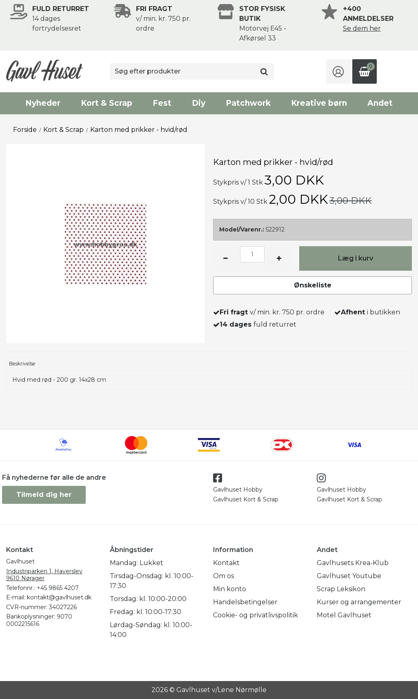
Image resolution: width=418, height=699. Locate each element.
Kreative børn (319, 103)
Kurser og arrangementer (359, 602)
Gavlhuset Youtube (349, 576)
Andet (380, 103)
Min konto (229, 589)
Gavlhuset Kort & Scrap (245, 499)
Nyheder (42, 103)
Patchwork (248, 103)
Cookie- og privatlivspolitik (255, 615)
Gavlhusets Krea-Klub (353, 563)
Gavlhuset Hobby (237, 489)
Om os (223, 576)
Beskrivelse (22, 364)
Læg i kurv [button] (355, 258)
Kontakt (226, 563)
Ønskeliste (312, 285)
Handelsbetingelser (245, 602)
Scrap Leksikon (341, 589)
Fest (162, 103)
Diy (198, 103)
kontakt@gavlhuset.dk (59, 597)
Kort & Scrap (106, 103)
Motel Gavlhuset (344, 615)
